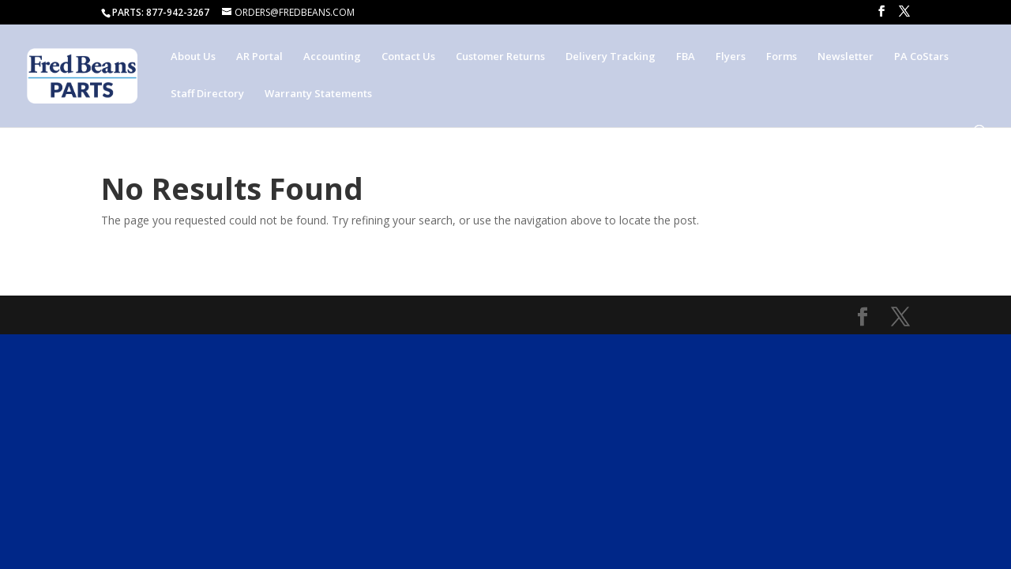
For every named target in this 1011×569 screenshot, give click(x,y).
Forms (781, 57)
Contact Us (408, 57)
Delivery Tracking (611, 57)
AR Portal (259, 57)
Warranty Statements (318, 94)
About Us (193, 57)
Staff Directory (207, 94)
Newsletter (845, 57)
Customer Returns (500, 57)
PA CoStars (921, 57)
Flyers (731, 57)
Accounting (332, 57)
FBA (685, 57)
